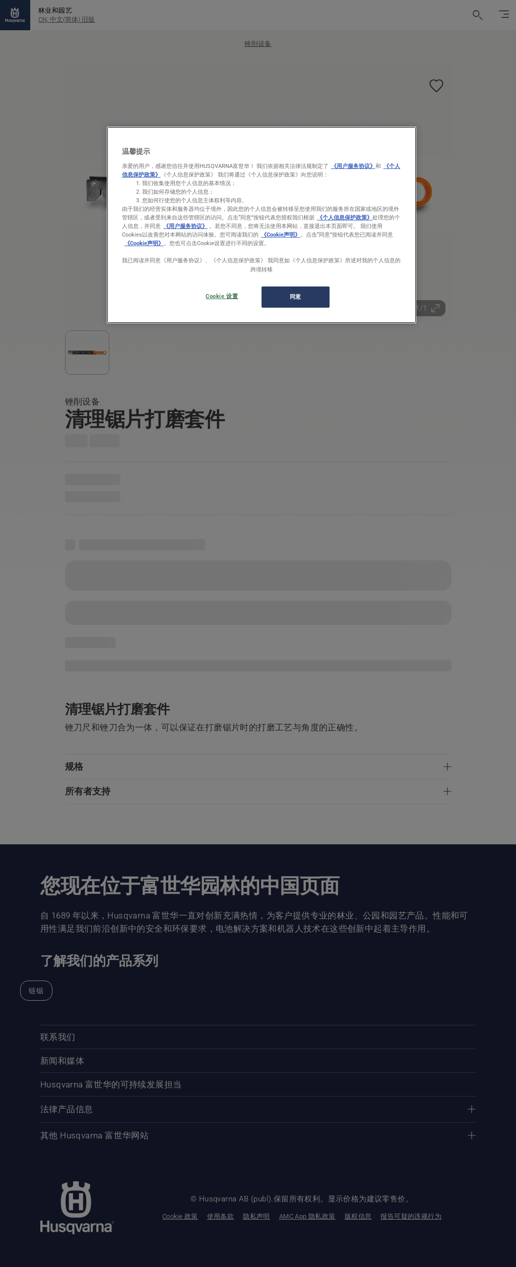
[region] (261, 225)
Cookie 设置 (222, 296)
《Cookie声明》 (280, 234)
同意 (295, 296)
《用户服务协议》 (353, 165)
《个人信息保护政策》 (344, 217)
